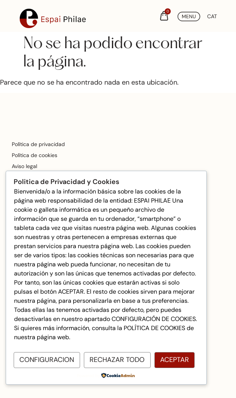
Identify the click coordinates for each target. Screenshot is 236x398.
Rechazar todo (117, 359)
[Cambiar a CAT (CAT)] (212, 16)
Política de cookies (34, 155)
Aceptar (174, 359)
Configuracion (46, 359)
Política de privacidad (38, 144)
